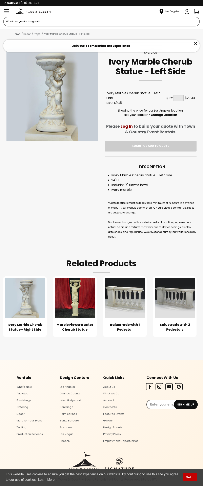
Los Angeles (68, 387)
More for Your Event (29, 420)
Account (108, 400)
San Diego (66, 407)
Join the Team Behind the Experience (101, 46)
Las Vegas (66, 434)
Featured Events (113, 414)
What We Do (111, 393)
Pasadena (67, 427)
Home (16, 34)
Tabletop (22, 393)
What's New (24, 387)
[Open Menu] (6, 11)
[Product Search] (101, 21)
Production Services (30, 434)
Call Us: (21, 3)
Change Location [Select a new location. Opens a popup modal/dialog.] (164, 115)
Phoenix (65, 441)
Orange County (70, 393)
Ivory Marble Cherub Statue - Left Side (66, 34)
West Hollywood (70, 400)
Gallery (108, 420)
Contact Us (110, 407)
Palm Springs (68, 414)
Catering (22, 407)
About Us (109, 387)
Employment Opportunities (120, 441)
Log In (127, 126)
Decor (27, 34)
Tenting (21, 427)
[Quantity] (179, 98)
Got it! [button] (190, 477)
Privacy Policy (112, 434)
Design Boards (112, 427)
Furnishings (24, 400)
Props (37, 34)
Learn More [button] (46, 479)
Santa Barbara (69, 420)
